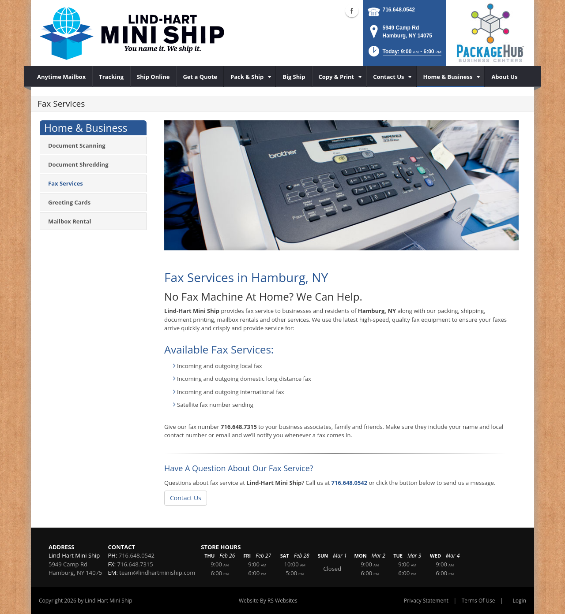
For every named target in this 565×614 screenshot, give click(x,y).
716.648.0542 (399, 10)
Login (519, 600)
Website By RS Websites (268, 600)
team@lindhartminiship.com (157, 573)
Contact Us (185, 498)
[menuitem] (61, 76)
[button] (404, 54)
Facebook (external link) (351, 10)
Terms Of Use (478, 600)
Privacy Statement (426, 600)
